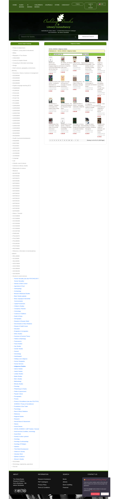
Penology (16, 386)
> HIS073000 (15, 143)
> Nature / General (17, 213)
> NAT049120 (15, 198)
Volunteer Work (18, 454)
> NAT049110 (15, 196)
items (77, 4)
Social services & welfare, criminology (24, 431)
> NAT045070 (15, 178)
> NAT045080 (15, 181)
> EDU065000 (16, 83)
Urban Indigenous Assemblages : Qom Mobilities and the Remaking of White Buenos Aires (90, 66)
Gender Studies (18, 348)
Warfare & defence (19, 456)
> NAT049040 (15, 191)
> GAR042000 (16, 120)
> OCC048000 (16, 216)
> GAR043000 (16, 123)
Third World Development (21, 449)
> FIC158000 (15, 103)
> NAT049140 (15, 203)
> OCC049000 (16, 218)
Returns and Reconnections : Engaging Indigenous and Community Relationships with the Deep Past (55, 66)
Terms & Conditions (44, 487)
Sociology (17, 439)
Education (17, 328)
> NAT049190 (15, 208)
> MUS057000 (16, 173)
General (16, 351)
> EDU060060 (16, 75)
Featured (65, 487)
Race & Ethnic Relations (21, 411)
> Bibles (14, 53)
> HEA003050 (16, 133)
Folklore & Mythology (20, 338)
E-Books (29, 6)
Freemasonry (18, 341)
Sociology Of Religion (20, 444)
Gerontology (17, 354)
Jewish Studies (18, 371)
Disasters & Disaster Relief (21, 321)
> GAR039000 (16, 118)
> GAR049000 (16, 130)
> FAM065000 (16, 88)
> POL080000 (16, 241)
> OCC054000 (16, 226)
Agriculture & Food (19, 286)
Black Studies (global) (20, 296)
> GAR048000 (16, 128)
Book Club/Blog (67, 484)
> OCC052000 (16, 221)
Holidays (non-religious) (20, 359)
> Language (15, 158)
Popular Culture (18, 394)
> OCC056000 (16, 228)
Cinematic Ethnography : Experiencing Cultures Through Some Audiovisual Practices (100, 86)
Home (15, 5)
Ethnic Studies (18, 333)
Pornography (17, 396)
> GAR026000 (16, 105)
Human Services (18, 364)
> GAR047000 (16, 125)
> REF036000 (16, 248)
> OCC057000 (16, 231)
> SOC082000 (16, 273)
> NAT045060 (15, 176)
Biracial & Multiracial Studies (22, 293)
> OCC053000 (16, 223)
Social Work (17, 434)
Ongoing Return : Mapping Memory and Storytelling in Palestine (79, 64)
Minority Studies (18, 384)
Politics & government (20, 391)
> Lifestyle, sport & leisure (19, 163)
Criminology (17, 311)
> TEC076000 (16, 461)
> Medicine (15, 170)
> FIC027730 (15, 98)
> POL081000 (16, 243)
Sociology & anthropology (21, 441)
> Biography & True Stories (19, 55)
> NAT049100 (15, 193)
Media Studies (18, 376)
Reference (17, 414)
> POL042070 (16, 236)
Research (17, 419)
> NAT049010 (15, 183)
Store (57, 5)
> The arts (14, 466)
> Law (13, 160)
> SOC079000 (16, 266)
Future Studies (18, 343)
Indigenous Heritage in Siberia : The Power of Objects (100, 66)
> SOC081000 (16, 271)
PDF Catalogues (43, 482)
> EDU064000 (16, 80)
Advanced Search (88, 36)
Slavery (16, 424)
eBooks (65, 482)
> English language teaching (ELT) (21, 85)
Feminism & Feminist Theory (22, 336)
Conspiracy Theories (20, 308)
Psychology (17, 409)
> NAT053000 (15, 211)
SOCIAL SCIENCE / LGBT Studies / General (26, 429)
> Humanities (15, 145)
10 (69, 140)
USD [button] (101, 4)
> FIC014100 (15, 93)
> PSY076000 (16, 246)
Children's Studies (19, 306)
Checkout (65, 5)
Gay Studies (17, 346)
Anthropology (18, 288)
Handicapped (18, 356)
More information (95, 490)
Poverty (16, 399)
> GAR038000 (16, 115)
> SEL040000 (15, 261)
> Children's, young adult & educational (23, 50)
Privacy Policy (42, 484)
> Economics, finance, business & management (25, 73)
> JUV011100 (15, 150)
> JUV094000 (15, 155)
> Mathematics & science (19, 168)
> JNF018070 (15, 148)
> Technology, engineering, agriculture (22, 464)
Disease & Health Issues (21, 326)
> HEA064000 (16, 135)
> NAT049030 (15, 188)
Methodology (17, 381)
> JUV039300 (15, 153)
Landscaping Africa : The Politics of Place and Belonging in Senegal (78, 83)
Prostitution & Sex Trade (21, 406)
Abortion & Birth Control (20, 283)
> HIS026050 (15, 140)
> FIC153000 (15, 100)
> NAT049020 (15, 186)
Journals (48, 5)
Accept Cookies (95, 494)
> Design (14, 65)
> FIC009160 (15, 90)
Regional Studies (19, 416)
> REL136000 (15, 256)
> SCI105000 (15, 258)
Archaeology (17, 291)
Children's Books (39, 6)
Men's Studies (18, 379)
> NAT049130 (15, 201)
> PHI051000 (15, 233)
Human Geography (19, 361)
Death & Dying (18, 316)
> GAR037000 (16, 113)
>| (77, 140)
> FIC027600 (15, 95)
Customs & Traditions (20, 313)
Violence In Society (19, 451)
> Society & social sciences (19, 276)
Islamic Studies (18, 369)
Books (65, 479)
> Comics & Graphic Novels (19, 60)
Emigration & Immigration (21, 331)
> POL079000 (16, 238)
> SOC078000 (16, 263)
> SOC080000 (16, 268)
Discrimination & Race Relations (23, 323)
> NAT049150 (15, 206)
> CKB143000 (16, 58)
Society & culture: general (21, 436)
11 (71, 140)
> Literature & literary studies (20, 165)
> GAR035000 (16, 110)
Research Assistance (44, 479)
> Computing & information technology (22, 63)
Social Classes (18, 426)
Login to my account (90, 5)
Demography (17, 318)
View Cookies (104, 494)
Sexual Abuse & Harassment (22, 421)
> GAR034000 (16, 108)
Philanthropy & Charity (20, 389)
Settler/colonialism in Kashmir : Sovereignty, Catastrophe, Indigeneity (78, 105)
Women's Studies (19, 459)
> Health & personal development (21, 138)
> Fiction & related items (18, 48)
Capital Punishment (19, 303)
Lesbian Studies (18, 374)
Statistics (16, 446)
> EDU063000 (16, 78)
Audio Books (21, 6)
